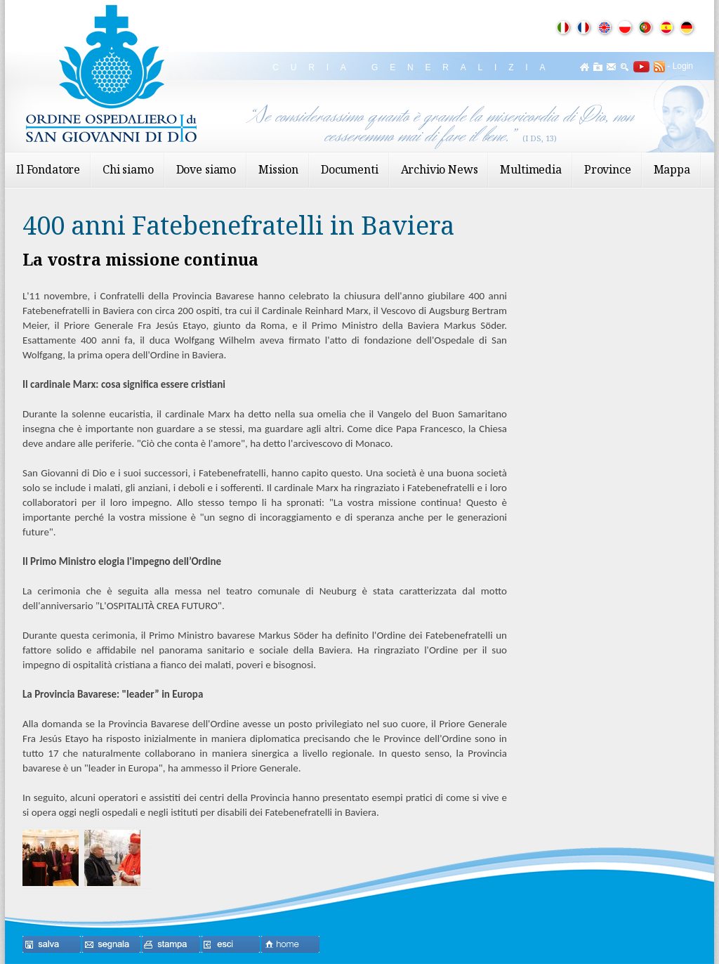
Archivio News (439, 169)
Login (683, 66)
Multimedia (530, 169)
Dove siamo (206, 169)
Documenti (349, 169)
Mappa (672, 169)
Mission (278, 169)
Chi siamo (128, 169)
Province (607, 169)
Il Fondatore (48, 169)
